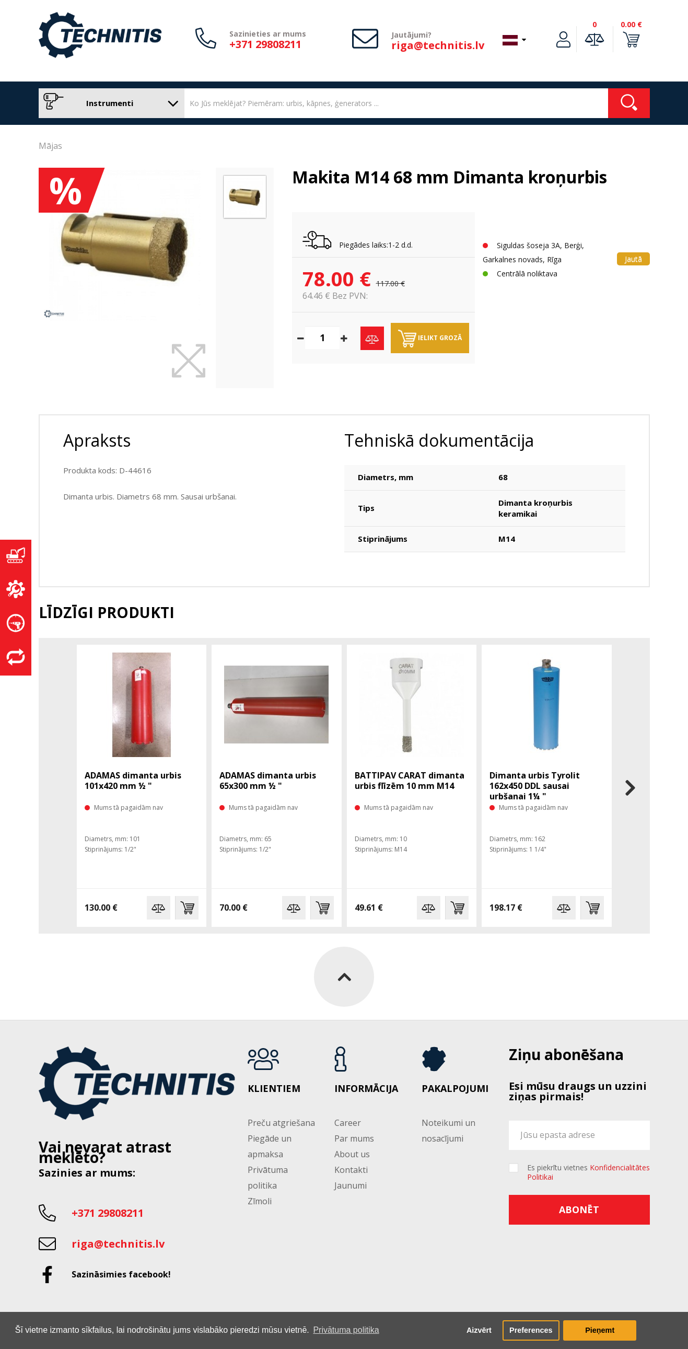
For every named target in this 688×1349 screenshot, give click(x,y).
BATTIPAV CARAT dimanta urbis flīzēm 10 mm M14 (409, 781)
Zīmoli (260, 1201)
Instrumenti (109, 103)
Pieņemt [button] (599, 1330)
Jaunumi (350, 1185)
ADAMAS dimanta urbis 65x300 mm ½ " (267, 781)
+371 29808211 (265, 44)
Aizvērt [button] (479, 1330)
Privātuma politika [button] (346, 1329)
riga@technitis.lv (437, 45)
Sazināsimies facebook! (121, 1274)
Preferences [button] (530, 1330)
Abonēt (579, 1209)
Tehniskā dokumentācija (439, 440)
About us (352, 1154)
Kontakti (351, 1170)
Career (347, 1123)
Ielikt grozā (430, 338)
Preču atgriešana (281, 1123)
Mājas (50, 146)
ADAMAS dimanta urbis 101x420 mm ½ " (133, 781)
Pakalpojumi (455, 1089)
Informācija (366, 1089)
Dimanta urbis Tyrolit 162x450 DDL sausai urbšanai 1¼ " (534, 786)
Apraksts (97, 440)
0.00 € (631, 24)
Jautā (633, 259)
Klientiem (274, 1089)
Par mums (354, 1138)
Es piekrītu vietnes (588, 1172)
